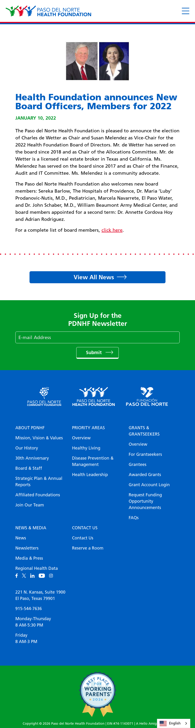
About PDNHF (30, 427)
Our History (26, 448)
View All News (94, 277)
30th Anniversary (32, 458)
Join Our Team (29, 505)
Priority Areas (88, 427)
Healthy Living (86, 448)
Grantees (137, 464)
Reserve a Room (87, 548)
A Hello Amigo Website (154, 724)
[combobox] (173, 723)
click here (112, 230)
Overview (81, 438)
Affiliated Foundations (37, 494)
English (170, 723)
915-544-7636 (28, 608)
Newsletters (26, 548)
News (20, 538)
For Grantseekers (145, 454)
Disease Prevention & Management (93, 461)
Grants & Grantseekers (144, 431)
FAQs (134, 517)
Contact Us (85, 527)
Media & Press (29, 558)
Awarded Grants (145, 474)
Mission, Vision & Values (39, 438)
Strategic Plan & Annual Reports (38, 481)
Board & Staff (28, 468)
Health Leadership (90, 474)
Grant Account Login (149, 484)
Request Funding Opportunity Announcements (145, 501)
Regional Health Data (36, 568)
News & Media (30, 527)
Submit (94, 352)
